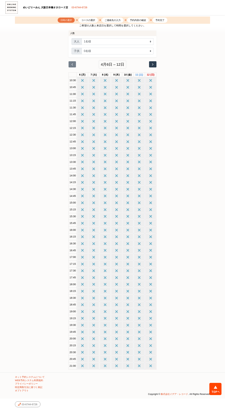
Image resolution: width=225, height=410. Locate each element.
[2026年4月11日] (139, 75)
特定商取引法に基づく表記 (28, 387)
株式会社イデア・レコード (174, 394)
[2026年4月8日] (105, 75)
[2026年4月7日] (94, 75)
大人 (76, 41)
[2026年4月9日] (116, 75)
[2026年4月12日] (150, 75)
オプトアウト (22, 390)
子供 (76, 50)
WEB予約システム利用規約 (29, 380)
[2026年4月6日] (82, 75)
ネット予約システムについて (30, 377)
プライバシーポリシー (26, 383)
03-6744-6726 (79, 7)
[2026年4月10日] (127, 75)
